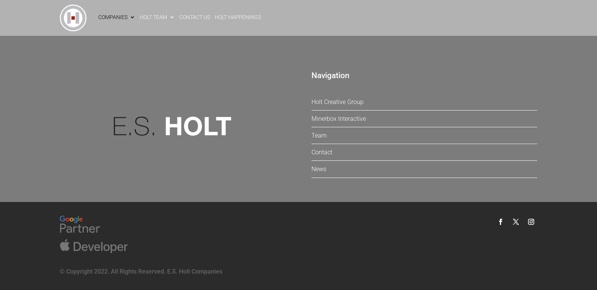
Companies (113, 17)
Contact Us (194, 17)
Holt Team (153, 17)
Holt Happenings (238, 17)
